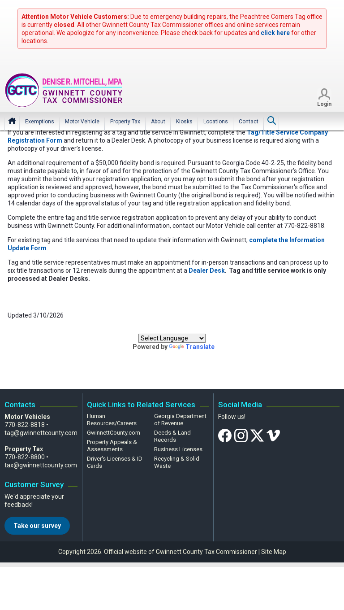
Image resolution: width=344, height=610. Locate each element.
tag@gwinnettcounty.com (40, 432)
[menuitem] (40, 122)
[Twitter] (257, 435)
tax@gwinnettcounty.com (40, 465)
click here (275, 32)
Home (12, 121)
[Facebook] (225, 435)
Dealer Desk (207, 270)
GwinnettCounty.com (113, 432)
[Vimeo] (273, 435)
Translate (192, 346)
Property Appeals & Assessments (112, 446)
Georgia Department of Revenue (180, 420)
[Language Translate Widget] (172, 338)
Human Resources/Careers (112, 420)
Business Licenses (178, 449)
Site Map (273, 551)
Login (324, 104)
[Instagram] (241, 435)
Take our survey (37, 525)
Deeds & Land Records (172, 436)
